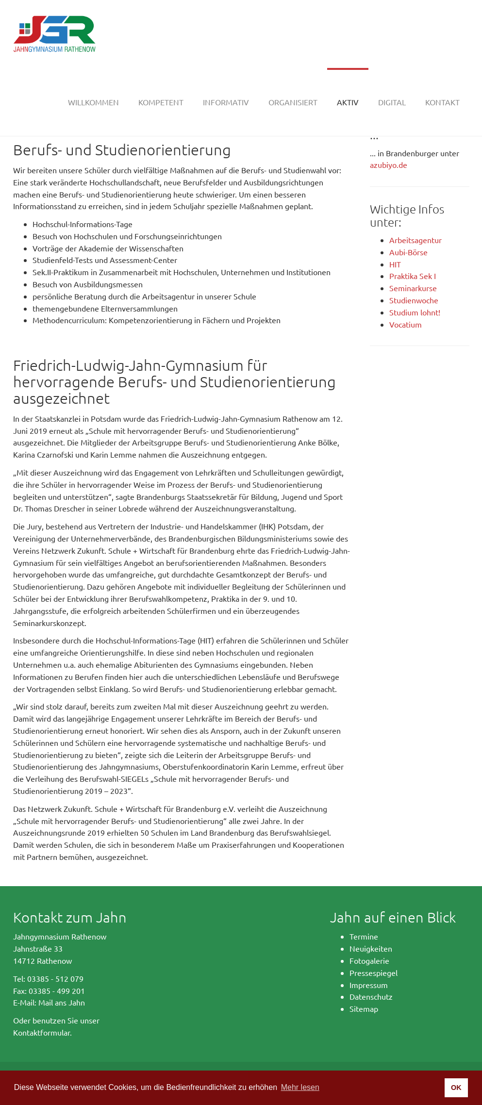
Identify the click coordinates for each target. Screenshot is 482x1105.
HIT (395, 264)
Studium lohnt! (414, 312)
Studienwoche (413, 300)
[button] (161, 102)
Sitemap (363, 1008)
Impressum (368, 985)
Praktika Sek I (412, 275)
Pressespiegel (373, 972)
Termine (363, 936)
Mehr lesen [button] (300, 1087)
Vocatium (405, 324)
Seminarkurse (413, 288)
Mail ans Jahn (61, 1002)
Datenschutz (371, 996)
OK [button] (456, 1087)
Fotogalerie (369, 960)
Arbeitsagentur (415, 240)
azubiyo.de (388, 164)
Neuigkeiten (370, 948)
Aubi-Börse (408, 252)
